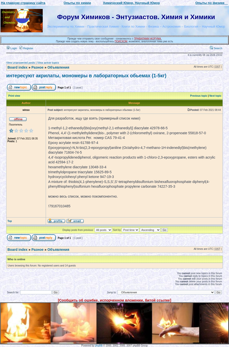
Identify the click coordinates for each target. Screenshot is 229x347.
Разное (37, 67)
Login (12, 48)
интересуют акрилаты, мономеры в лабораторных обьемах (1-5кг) (86, 75)
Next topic (215, 95)
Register (26, 48)
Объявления (58, 67)
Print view (14, 95)
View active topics (48, 62)
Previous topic (198, 95)
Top (9, 221)
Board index (17, 67)
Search (216, 48)
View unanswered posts (20, 62)
